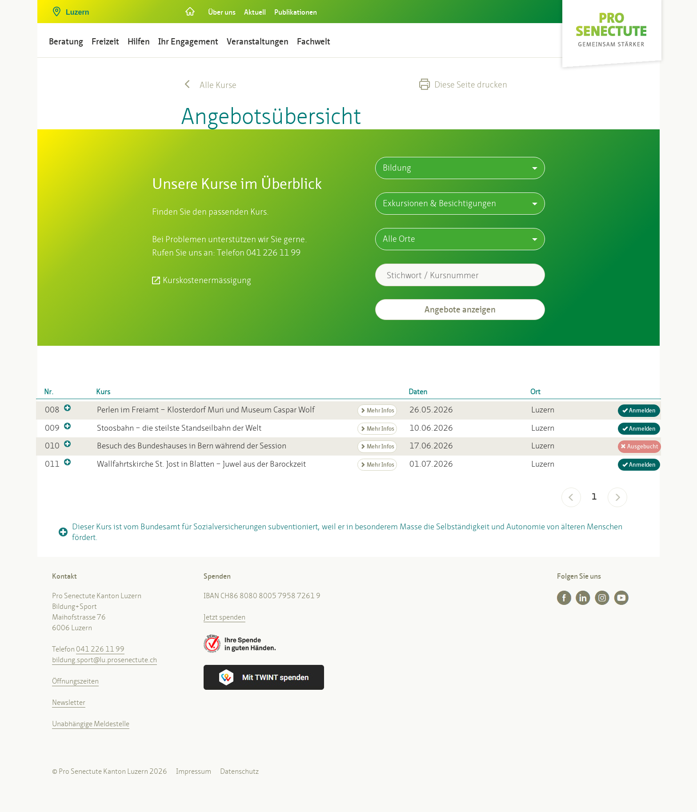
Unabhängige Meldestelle (90, 723)
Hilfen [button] (139, 41)
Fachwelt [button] (313, 41)
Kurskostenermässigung (207, 280)
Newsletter (68, 702)
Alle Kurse (208, 85)
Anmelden (639, 410)
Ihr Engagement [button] (188, 41)
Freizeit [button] (105, 41)
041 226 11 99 (100, 649)
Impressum (193, 771)
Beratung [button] (66, 41)
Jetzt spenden (224, 617)
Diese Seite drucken (463, 84)
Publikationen (295, 12)
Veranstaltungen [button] (257, 41)
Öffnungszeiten (75, 681)
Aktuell (255, 12)
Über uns (222, 12)
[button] (111, 9)
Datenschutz (239, 771)
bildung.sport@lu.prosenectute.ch (104, 659)
